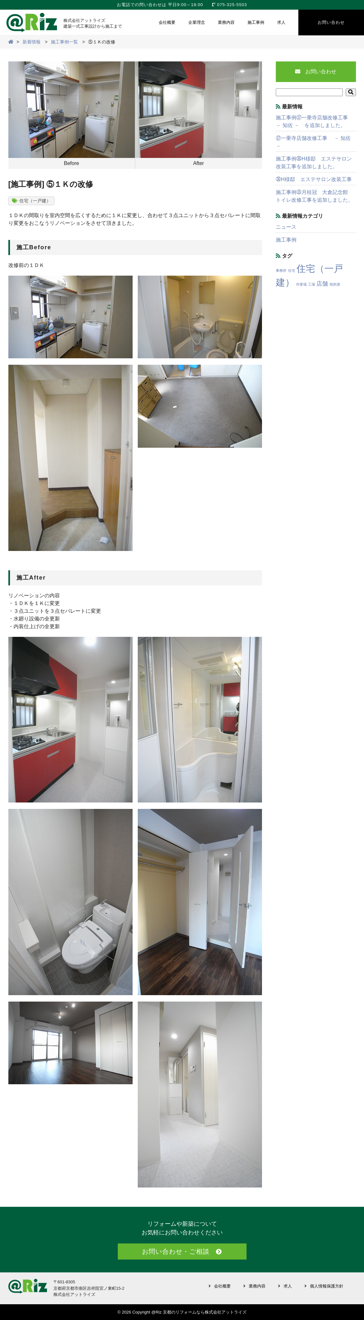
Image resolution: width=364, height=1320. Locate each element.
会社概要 (167, 22)
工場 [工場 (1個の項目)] (311, 284)
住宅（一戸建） (35, 200)
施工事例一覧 (64, 41)
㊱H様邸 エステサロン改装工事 (314, 179)
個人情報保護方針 (326, 1286)
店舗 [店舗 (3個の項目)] (322, 283)
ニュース (286, 227)
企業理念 (196, 22)
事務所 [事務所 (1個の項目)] (281, 270)
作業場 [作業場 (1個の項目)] (301, 284)
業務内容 (226, 22)
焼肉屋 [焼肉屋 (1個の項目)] (335, 284)
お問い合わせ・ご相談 (176, 1251)
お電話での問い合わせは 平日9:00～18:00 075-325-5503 (182, 4)
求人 (281, 22)
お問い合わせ (331, 22)
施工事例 (255, 22)
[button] (351, 92)
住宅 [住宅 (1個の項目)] (291, 270)
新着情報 (32, 41)
